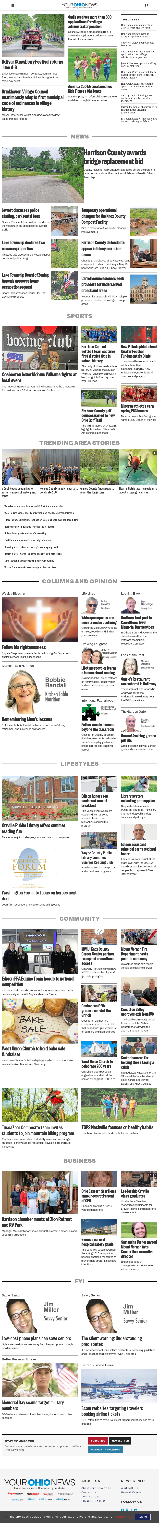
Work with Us (129, 1488)
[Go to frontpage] (79, 5)
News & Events (131, 1492)
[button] (154, 453)
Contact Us (89, 1492)
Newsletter (120, 1441)
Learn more (123, 1516)
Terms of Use (90, 1496)
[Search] (146, 5)
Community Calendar (105, 1450)
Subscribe (98, 1441)
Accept (143, 1516)
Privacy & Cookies (93, 1501)
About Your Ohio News (96, 1488)
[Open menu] (13, 5)
